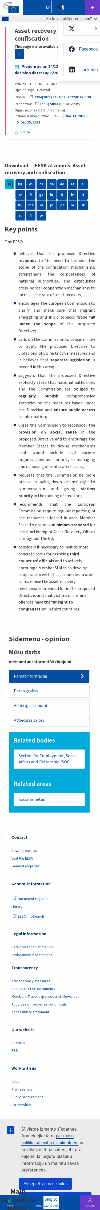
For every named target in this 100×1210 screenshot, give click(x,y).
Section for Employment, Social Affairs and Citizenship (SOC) (48, 759)
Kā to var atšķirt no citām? (71, 18)
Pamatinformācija (30, 676)
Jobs (15, 1081)
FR (20, 54)
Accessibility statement (30, 1012)
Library (16, 907)
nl (41, 205)
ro (72, 205)
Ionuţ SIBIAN (48, 104)
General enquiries (25, 866)
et (72, 184)
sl (20, 215)
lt (83, 194)
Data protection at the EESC (33, 947)
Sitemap (18, 1043)
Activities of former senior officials (39, 1004)
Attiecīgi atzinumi (30, 706)
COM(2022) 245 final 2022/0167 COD (60, 97)
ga (41, 194)
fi (31, 215)
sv (41, 215)
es (31, 184)
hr (51, 194)
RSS (14, 1050)
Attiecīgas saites (29, 720)
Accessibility (62, 7)
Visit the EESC (22, 858)
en (20, 194)
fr (31, 194)
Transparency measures (30, 981)
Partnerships (21, 1105)
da (52, 184)
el (83, 184)
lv (72, 194)
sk (83, 205)
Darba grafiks (26, 691)
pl (51, 205)
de (62, 184)
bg (20, 184)
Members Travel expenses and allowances (45, 996)
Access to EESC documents (33, 989)
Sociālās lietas (32, 799)
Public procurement (27, 1097)
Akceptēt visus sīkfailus (45, 1183)
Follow (92, 7)
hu (20, 205)
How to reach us (24, 850)
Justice (25, 132)
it (62, 194)
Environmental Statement (31, 955)
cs (41, 184)
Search (50, 1205)
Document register (30, 899)
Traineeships (21, 1089)
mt (30, 205)
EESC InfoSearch (28, 916)
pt (62, 205)
